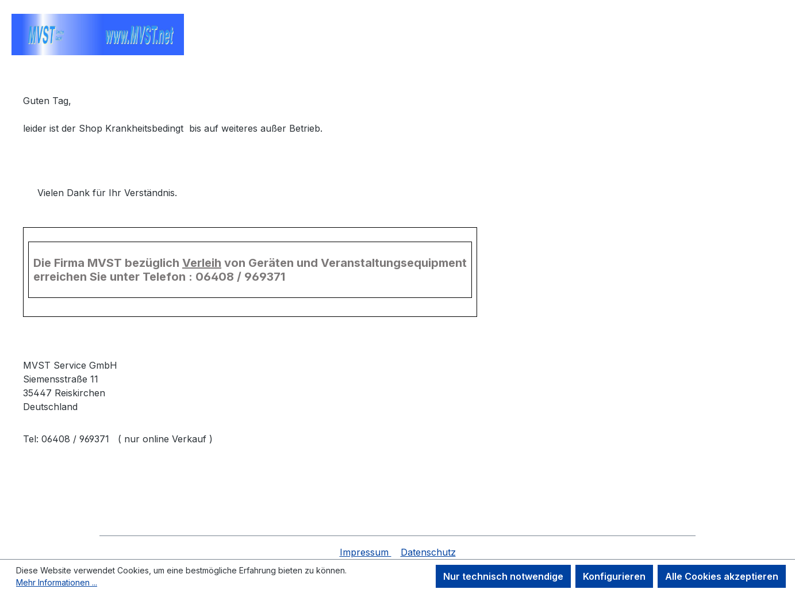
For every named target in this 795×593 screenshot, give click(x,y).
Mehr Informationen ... (56, 582)
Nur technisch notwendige (503, 576)
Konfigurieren (614, 576)
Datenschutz (428, 552)
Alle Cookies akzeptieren (721, 576)
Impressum (365, 552)
